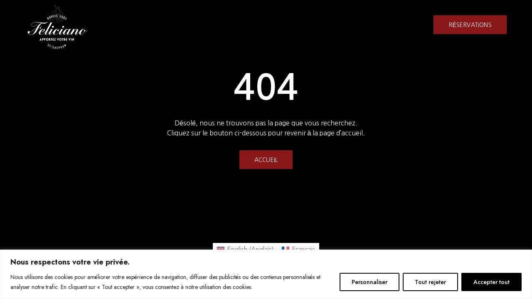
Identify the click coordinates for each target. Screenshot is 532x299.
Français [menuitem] (303, 249)
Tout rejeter (430, 282)
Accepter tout (491, 282)
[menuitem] (245, 249)
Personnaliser (369, 282)
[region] (266, 274)
